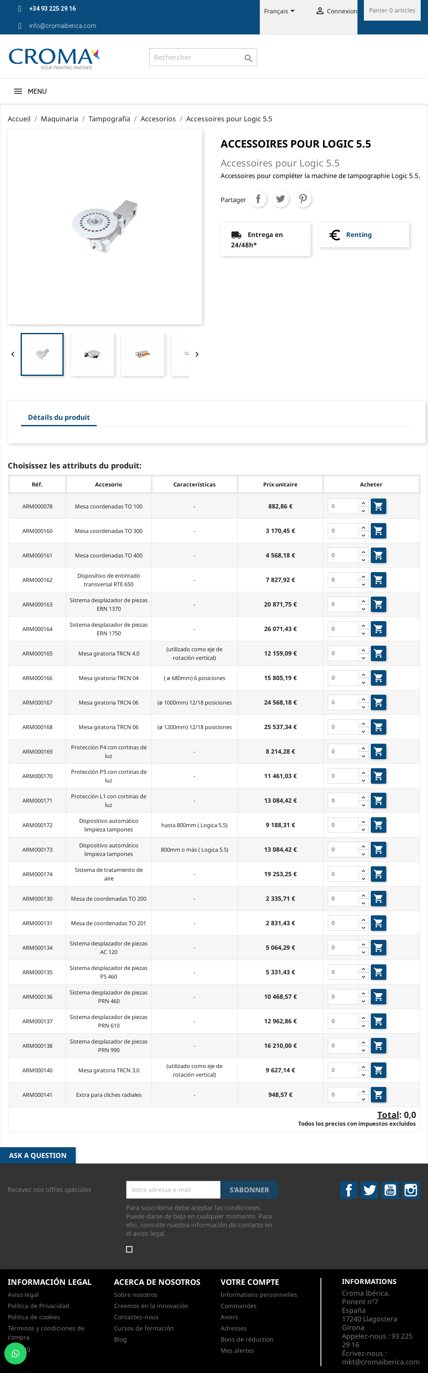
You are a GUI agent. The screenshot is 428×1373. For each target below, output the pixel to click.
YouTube (390, 1190)
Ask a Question (38, 1155)
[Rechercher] (203, 57)
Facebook (348, 1190)
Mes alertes (237, 1350)
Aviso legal (23, 1294)
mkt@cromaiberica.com (381, 1362)
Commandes (239, 1306)
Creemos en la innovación (151, 1306)
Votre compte (250, 1282)
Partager (258, 198)
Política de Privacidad (38, 1306)
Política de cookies (34, 1317)
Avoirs (229, 1317)
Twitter (369, 1190)
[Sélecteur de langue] (281, 11)
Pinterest (302, 198)
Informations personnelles (259, 1294)
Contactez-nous (136, 1317)
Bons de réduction (247, 1339)
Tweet (280, 198)
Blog (120, 1339)
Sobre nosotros (135, 1294)
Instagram (410, 1190)
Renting (359, 234)
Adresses (234, 1328)
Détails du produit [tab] (59, 417)
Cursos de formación (144, 1328)
